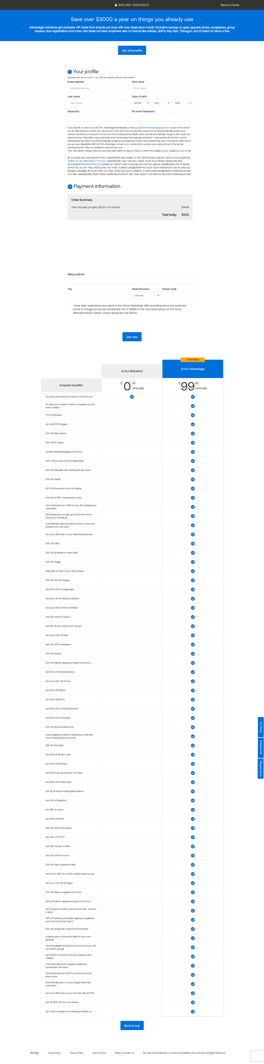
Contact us (260, 727)
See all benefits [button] (132, 50)
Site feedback (260, 747)
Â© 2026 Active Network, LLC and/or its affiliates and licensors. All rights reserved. (184, 1053)
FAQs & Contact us (124, 1053)
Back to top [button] (132, 1025)
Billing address (76, 274)
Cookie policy (54, 1053)
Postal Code (169, 289)
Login (96, 77)
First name (138, 81)
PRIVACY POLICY (96, 161)
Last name (74, 96)
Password (73, 111)
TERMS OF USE (75, 161)
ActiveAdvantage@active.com (156, 127)
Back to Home (230, 5)
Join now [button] (132, 337)
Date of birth (139, 96)
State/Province (141, 289)
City (70, 289)
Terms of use (99, 1053)
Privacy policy (76, 1053)
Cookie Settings (260, 768)
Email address (76, 81)
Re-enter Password (143, 111)
